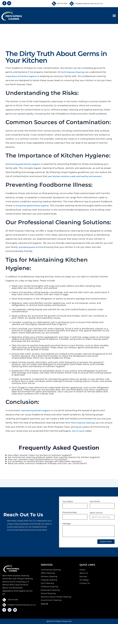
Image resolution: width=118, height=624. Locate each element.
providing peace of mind (31, 247)
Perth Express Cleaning (72, 72)
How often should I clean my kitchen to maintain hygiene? (40, 456)
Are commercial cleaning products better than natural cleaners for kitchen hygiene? (54, 458)
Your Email (95, 501)
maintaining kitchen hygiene (36, 411)
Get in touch (78, 431)
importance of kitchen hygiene (21, 76)
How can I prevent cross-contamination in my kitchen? (38, 460)
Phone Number (70, 512)
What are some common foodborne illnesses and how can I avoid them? (47, 464)
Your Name (68, 501)
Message (67, 523)
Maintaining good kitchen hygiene (23, 164)
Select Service (96, 513)
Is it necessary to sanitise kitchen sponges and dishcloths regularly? (45, 462)
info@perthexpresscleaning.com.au (89, 3)
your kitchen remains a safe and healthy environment (75, 176)
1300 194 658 (62, 3)
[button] (114, 15)
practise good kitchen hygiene (33, 206)
